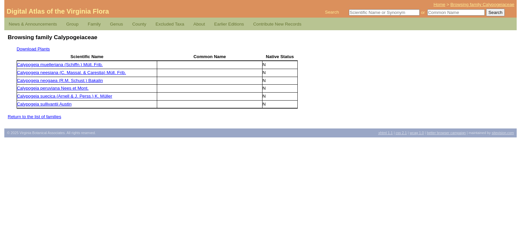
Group (72, 24)
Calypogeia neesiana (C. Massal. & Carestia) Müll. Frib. (71, 72)
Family (94, 24)
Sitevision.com (503, 133)
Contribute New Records (277, 24)
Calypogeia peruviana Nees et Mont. (53, 88)
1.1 (385, 133)
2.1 (401, 133)
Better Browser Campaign (446, 133)
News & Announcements (33, 24)
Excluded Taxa (170, 24)
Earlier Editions (229, 24)
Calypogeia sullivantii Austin (44, 104)
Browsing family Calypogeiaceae (482, 4)
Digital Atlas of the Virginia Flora (58, 11)
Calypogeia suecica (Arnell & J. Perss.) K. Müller (64, 96)
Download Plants (33, 48)
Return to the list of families (34, 116)
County (139, 24)
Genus (116, 24)
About (199, 24)
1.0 (417, 133)
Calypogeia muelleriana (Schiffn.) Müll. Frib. (60, 64)
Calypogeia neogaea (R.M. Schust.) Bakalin (60, 80)
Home (440, 4)
